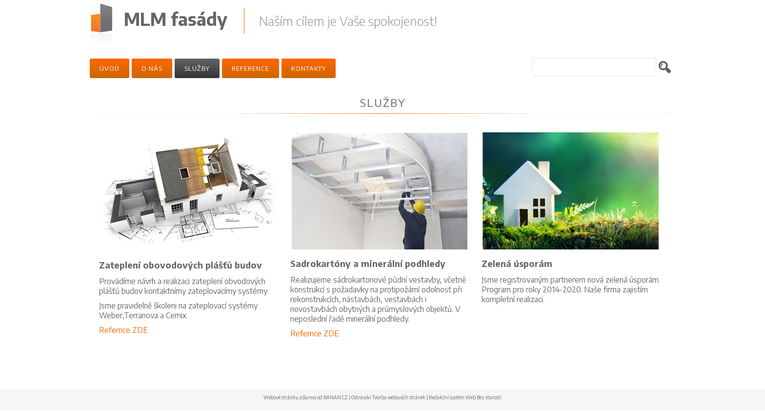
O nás (151, 68)
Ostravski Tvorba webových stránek (388, 397)
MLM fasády (175, 19)
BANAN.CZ (335, 397)
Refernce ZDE (123, 330)
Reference (250, 68)
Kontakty (308, 68)
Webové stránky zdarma (289, 397)
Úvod (110, 68)
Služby (197, 68)
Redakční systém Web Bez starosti (465, 397)
